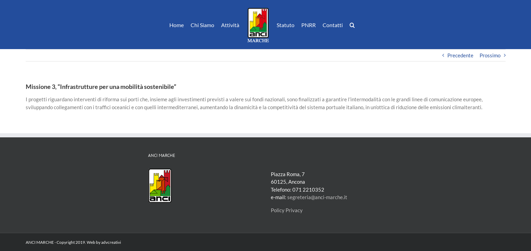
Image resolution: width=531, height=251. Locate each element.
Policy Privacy (287, 210)
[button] (352, 24)
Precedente (460, 55)
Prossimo (490, 55)
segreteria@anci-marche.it (317, 197)
